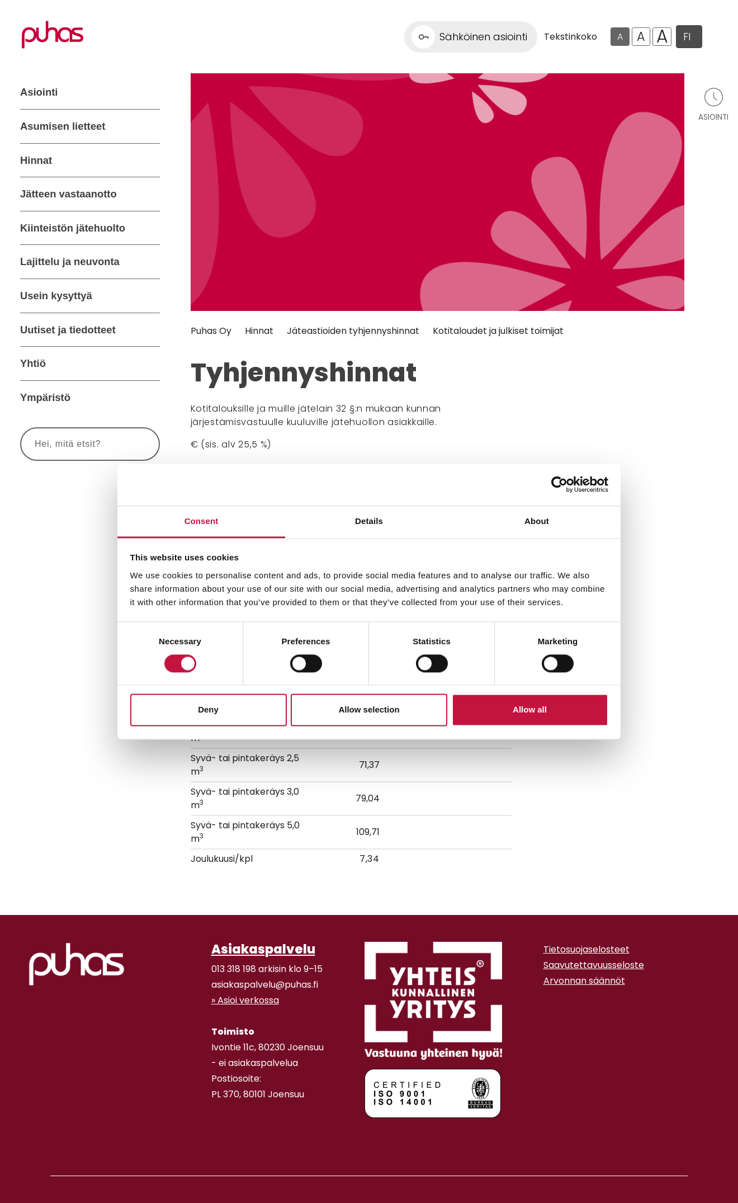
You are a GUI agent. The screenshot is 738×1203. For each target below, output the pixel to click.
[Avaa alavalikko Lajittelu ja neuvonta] (149, 262)
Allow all (530, 710)
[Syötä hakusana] (69, 444)
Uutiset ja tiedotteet (68, 330)
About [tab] (536, 521)
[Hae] (138, 444)
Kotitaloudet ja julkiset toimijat (498, 330)
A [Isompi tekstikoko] (641, 36)
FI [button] (686, 37)
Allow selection (368, 710)
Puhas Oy (211, 330)
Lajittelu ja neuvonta (70, 261)
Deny (208, 710)
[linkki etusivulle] (76, 964)
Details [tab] (369, 521)
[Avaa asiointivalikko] (713, 103)
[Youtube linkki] (224, 1138)
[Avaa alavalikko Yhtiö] (149, 363)
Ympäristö (45, 397)
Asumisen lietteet (62, 126)
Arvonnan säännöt (584, 980)
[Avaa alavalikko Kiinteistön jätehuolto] (149, 228)
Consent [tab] (201, 521)
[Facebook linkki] (206, 1138)
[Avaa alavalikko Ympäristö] (149, 397)
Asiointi (39, 92)
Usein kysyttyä (56, 295)
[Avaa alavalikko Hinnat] (149, 160)
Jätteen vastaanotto (68, 194)
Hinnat (36, 160)
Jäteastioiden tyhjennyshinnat (353, 330)
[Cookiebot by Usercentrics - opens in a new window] (559, 484)
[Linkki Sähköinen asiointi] (470, 37)
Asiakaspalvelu (263, 949)
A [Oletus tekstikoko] (620, 36)
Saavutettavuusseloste (593, 965)
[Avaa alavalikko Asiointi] (149, 92)
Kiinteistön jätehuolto (72, 228)
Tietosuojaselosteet (586, 949)
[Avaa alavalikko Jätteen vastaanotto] (149, 194)
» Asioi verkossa (245, 1000)
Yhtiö (33, 363)
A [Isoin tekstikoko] (662, 36)
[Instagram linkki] (215, 1138)
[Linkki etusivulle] (52, 34)
